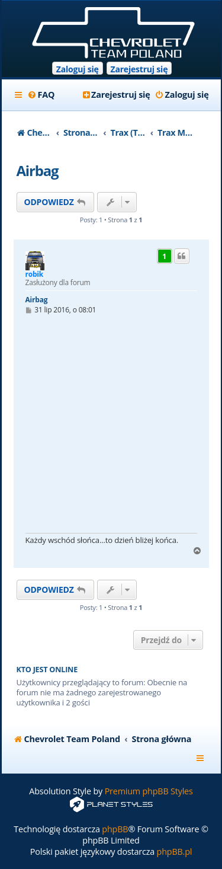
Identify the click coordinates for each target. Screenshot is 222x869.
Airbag (38, 170)
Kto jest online (47, 669)
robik (34, 274)
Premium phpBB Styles (149, 791)
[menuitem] (41, 94)
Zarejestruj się (139, 69)
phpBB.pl (174, 851)
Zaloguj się (77, 69)
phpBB (115, 829)
